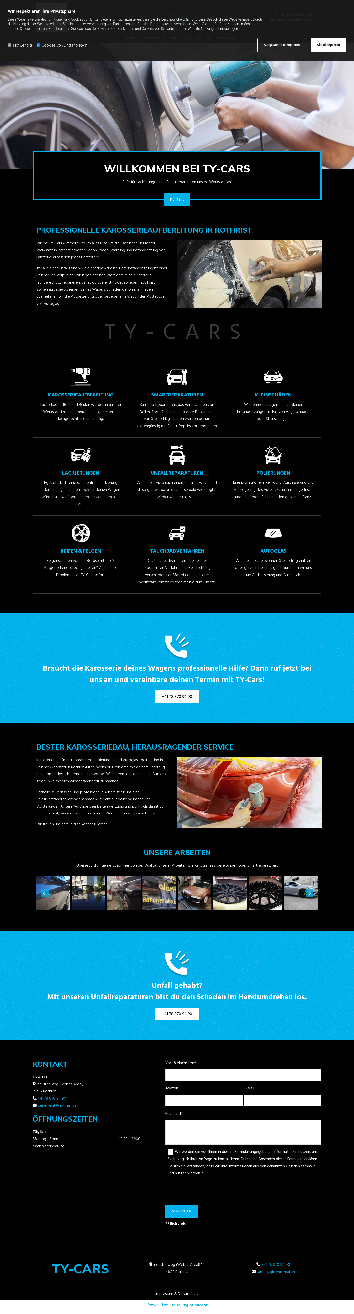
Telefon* (172, 1088)
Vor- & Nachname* (181, 1063)
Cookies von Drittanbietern (62, 45)
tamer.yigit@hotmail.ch (57, 1106)
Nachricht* (174, 1114)
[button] (177, 199)
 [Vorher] (45, 893)
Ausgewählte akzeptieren (282, 45)
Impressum (164, 1294)
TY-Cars (80, 1268)
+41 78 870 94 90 (52, 1098)
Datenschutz (188, 1294)
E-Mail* (250, 1088)
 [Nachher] (309, 893)
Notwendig (20, 45)
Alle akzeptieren (328, 45)
